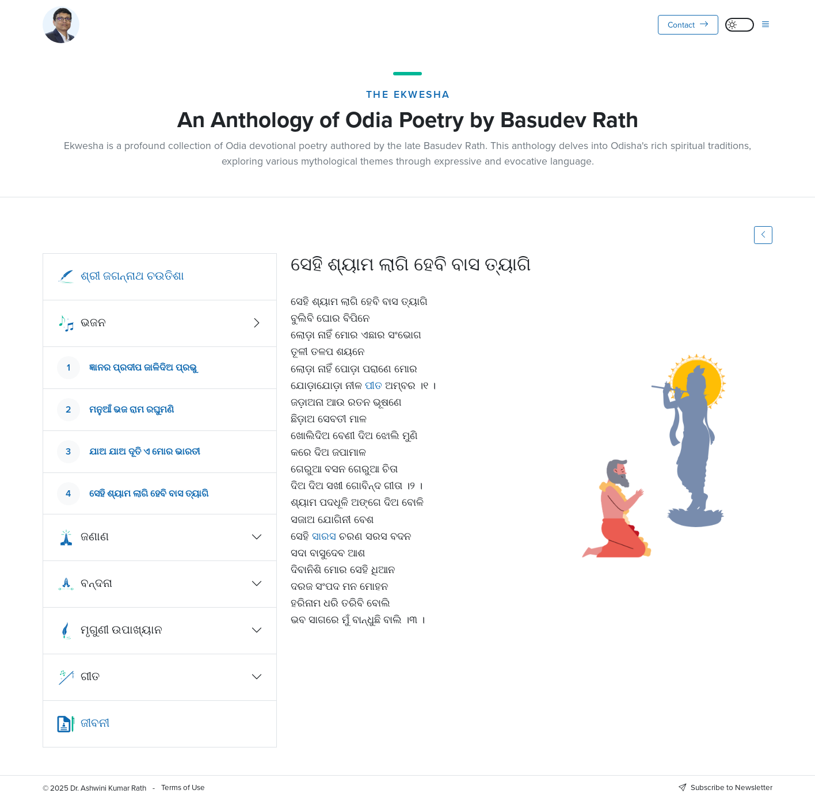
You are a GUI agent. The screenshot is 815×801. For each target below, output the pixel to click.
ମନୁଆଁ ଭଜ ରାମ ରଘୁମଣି (131, 409)
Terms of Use (183, 787)
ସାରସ (324, 536)
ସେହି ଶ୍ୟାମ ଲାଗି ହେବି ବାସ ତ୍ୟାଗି (148, 493)
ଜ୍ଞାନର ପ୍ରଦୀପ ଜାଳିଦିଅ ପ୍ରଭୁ (143, 367)
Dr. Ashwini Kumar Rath (108, 788)
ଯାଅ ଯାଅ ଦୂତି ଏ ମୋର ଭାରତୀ (144, 451)
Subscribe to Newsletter (725, 787)
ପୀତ (373, 385)
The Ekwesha (408, 94)
